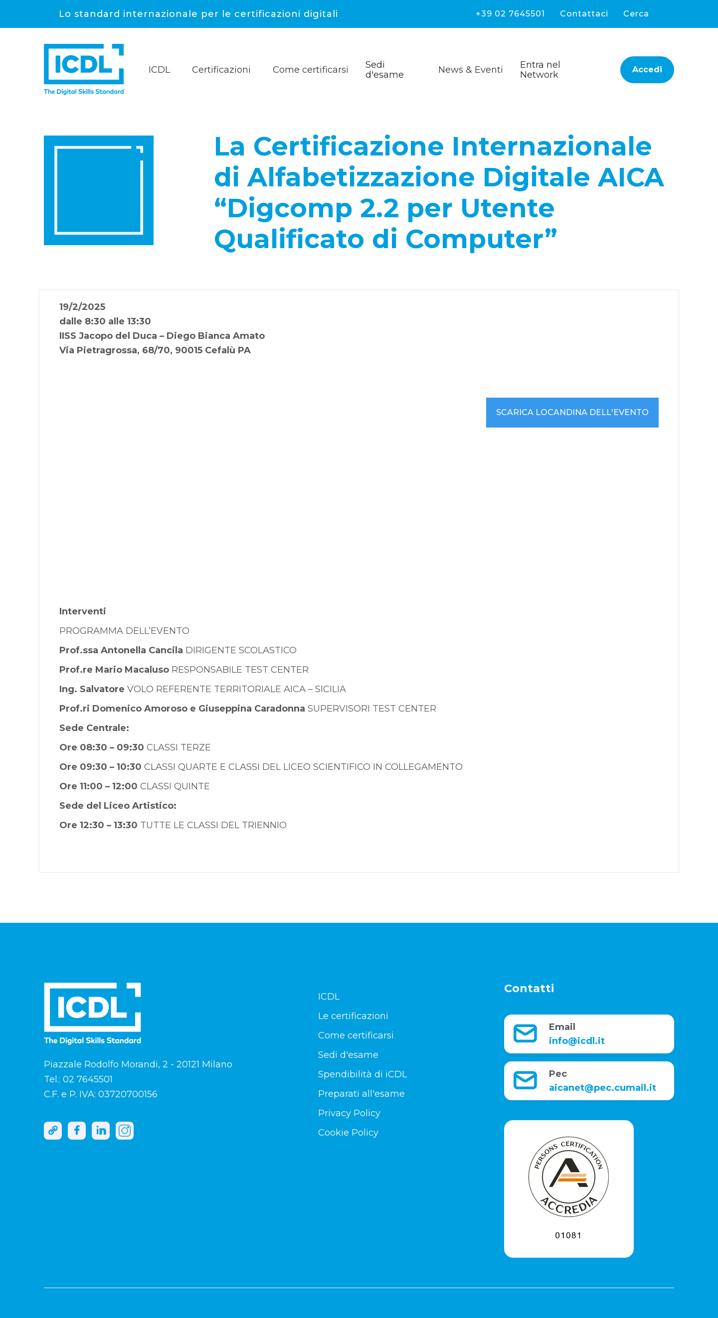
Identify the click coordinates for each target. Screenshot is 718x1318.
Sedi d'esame (384, 70)
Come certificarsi (356, 1035)
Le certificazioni (353, 1016)
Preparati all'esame (361, 1093)
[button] (163, 67)
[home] (94, 69)
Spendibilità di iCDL (362, 1074)
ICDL (329, 996)
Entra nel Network (540, 70)
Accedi (647, 69)
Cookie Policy (348, 1132)
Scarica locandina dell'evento (572, 412)
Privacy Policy (349, 1113)
